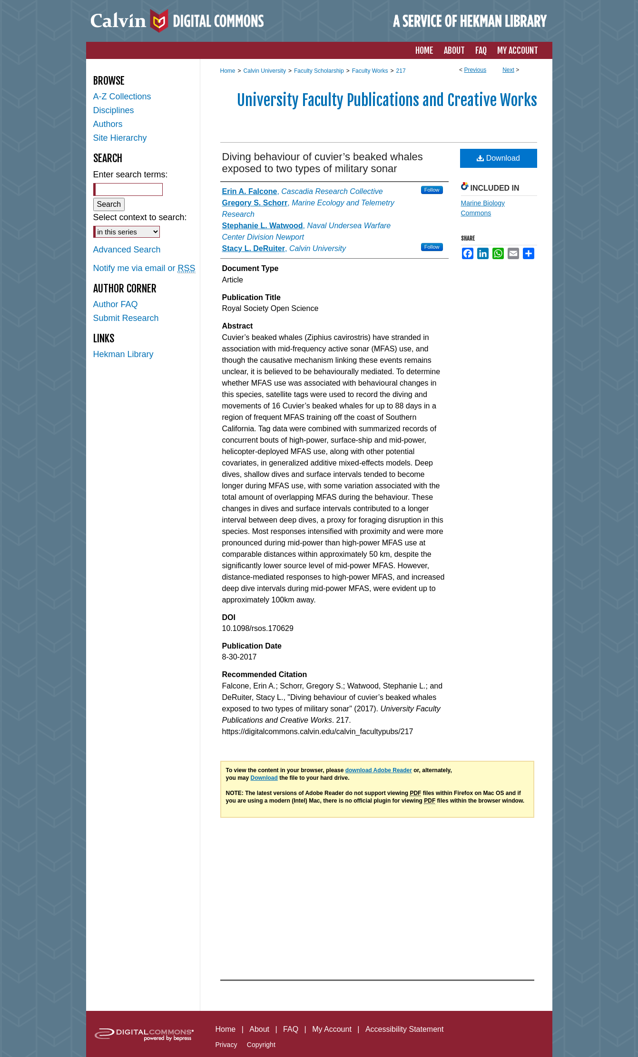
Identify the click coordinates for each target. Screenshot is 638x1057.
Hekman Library (123, 354)
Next (508, 70)
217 (401, 71)
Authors (108, 124)
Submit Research (126, 318)
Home (228, 71)
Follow (432, 190)
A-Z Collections (122, 96)
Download (498, 158)
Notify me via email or (144, 268)
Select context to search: (140, 217)
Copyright (261, 1044)
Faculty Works (370, 71)
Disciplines (113, 110)
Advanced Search (127, 249)
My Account (332, 1029)
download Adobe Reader (378, 770)
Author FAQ (115, 304)
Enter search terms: (130, 174)
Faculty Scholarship (319, 71)
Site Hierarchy (120, 138)
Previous (475, 70)
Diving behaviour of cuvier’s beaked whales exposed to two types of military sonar (322, 163)
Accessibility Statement (404, 1029)
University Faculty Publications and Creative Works (387, 100)
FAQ (290, 1029)
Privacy (226, 1044)
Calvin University (265, 71)
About (259, 1029)
